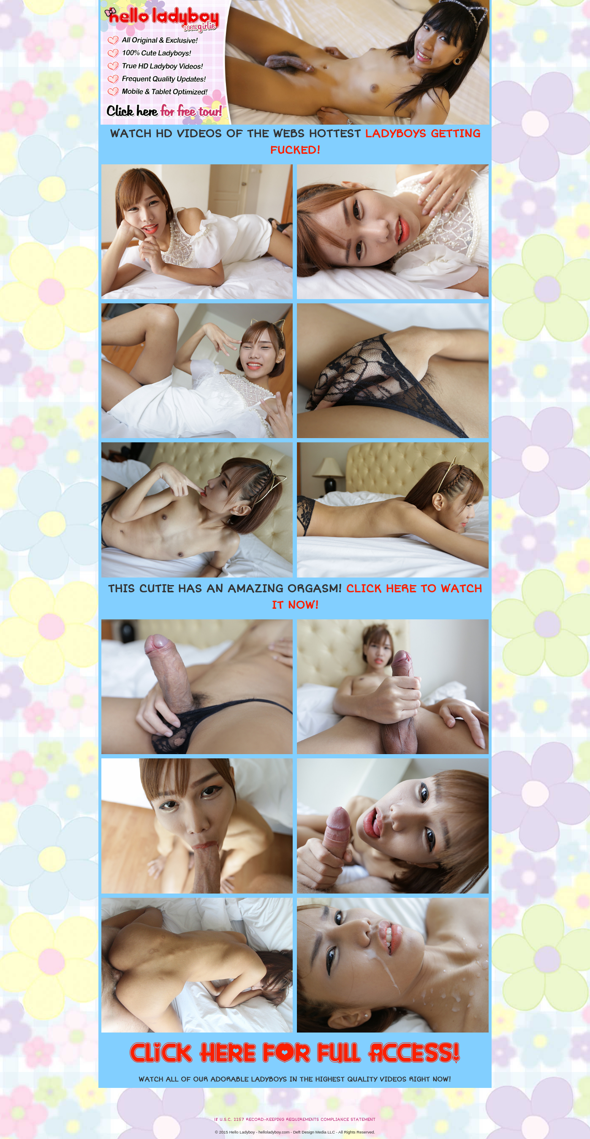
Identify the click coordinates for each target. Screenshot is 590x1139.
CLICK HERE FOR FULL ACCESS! (295, 1053)
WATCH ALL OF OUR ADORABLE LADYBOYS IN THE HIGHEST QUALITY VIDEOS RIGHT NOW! (295, 1079)
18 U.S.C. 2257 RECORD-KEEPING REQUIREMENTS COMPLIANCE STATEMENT (294, 1119)
